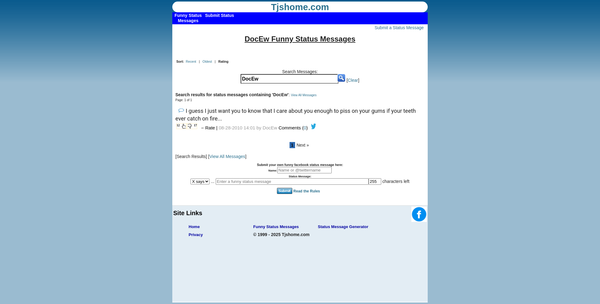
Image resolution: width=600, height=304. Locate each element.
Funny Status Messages (276, 226)
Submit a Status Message (399, 27)
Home (194, 226)
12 (178, 125)
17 (195, 125)
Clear (353, 80)
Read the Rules (306, 191)
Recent (191, 61)
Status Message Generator (343, 226)
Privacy (196, 234)
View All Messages (303, 95)
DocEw (270, 127)
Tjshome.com (300, 7)
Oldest (207, 61)
